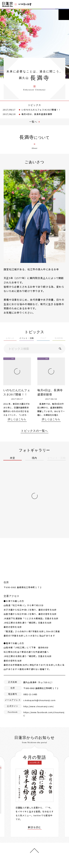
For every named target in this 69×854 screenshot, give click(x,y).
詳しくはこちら (17, 422)
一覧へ (33, 124)
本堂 (12, 460)
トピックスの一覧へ (34, 433)
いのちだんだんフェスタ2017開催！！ (41, 112)
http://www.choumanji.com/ (38, 708)
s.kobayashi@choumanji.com (38, 702)
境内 (34, 460)
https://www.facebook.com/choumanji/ (43, 714)
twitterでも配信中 (42, 814)
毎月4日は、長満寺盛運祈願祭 (37, 116)
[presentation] (7, 790)
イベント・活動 (26, 341)
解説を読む (34, 827)
